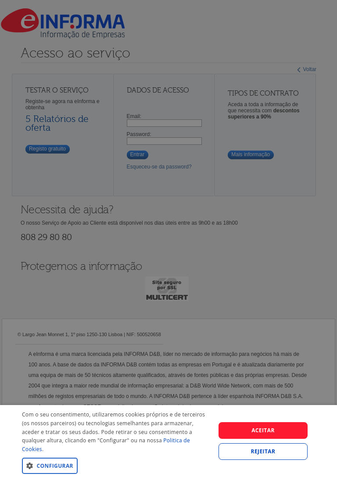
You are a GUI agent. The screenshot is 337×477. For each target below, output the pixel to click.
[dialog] (168, 441)
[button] (116, 465)
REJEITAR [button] (263, 451)
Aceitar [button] (263, 430)
